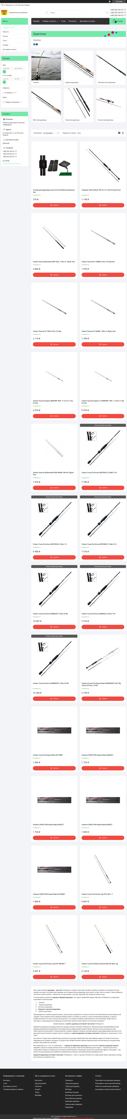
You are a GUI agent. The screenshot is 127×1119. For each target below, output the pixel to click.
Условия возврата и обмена (13, 1089)
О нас (63, 21)
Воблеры (68, 1089)
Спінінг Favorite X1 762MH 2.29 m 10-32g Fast (98, 262)
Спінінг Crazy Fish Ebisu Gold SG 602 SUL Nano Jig (100, 964)
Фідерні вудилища (71, 82)
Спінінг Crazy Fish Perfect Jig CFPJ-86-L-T (97, 894)
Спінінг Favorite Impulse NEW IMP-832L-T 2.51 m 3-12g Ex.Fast (53, 402)
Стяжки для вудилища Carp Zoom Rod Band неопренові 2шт (53, 191)
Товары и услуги (49, 21)
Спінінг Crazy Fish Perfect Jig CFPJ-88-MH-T (49, 964)
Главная (36, 21)
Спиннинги (69, 1080)
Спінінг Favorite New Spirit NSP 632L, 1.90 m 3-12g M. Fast (54, 262)
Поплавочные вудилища (106, 82)
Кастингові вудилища (105, 120)
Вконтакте (38, 1080)
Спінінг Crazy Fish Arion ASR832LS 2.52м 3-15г (98, 614)
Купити (55, 205)
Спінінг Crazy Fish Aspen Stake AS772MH (48, 755)
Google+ (38, 1089)
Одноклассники (40, 1083)
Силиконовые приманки (73, 1104)
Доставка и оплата (87, 21)
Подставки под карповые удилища (107, 1080)
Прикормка (69, 1107)
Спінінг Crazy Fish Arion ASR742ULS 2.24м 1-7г (50, 544)
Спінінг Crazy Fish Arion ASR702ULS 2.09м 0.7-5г (99, 472)
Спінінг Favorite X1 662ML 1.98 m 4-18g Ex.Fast (99, 331)
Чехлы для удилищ (72, 1083)
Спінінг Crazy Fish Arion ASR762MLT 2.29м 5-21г (99, 544)
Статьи (5, 36)
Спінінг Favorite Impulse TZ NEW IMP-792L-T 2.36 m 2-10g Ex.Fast (103, 402)
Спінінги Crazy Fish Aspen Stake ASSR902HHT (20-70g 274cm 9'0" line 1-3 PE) (101, 684)
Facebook (38, 1086)
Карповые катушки (72, 1092)
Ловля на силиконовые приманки (107, 1086)
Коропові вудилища (72, 120)
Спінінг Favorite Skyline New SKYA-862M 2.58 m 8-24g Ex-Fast (53, 474)
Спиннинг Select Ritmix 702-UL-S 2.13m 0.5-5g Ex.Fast (101, 190)
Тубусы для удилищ (72, 1086)
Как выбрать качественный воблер (107, 1083)
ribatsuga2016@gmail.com (12, 163)
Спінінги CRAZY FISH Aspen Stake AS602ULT (98, 755)
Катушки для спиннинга (73, 1095)
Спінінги (36, 82)
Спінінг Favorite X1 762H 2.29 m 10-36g (47, 331)
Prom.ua (73, 1116)
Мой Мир (38, 1095)
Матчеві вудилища (40, 120)
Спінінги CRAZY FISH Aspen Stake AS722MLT (49, 894)
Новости (6, 32)
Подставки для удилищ (73, 1098)
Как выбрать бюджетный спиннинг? (108, 1089)
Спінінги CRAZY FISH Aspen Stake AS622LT (48, 824)
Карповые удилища (72, 1101)
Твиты (37, 1092)
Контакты (73, 21)
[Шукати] (47, 12)
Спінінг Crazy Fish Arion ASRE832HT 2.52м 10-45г (51, 683)
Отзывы (5, 45)
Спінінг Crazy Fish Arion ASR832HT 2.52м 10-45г (50, 614)
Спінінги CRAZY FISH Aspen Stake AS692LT (97, 824)
